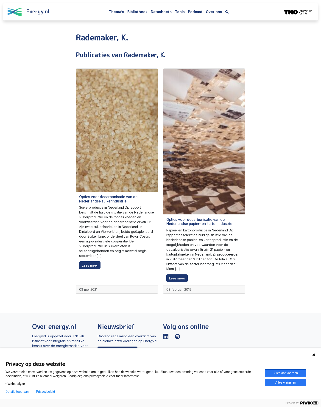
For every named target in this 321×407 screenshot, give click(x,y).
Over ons (214, 12)
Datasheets (161, 12)
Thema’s (116, 12)
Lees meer (90, 265)
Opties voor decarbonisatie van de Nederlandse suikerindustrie (108, 199)
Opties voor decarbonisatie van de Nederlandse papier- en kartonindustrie (199, 221)
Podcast (195, 12)
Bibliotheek (137, 12)
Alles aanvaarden (286, 373)
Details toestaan (17, 391)
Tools (180, 12)
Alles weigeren (285, 382)
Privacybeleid (45, 391)
